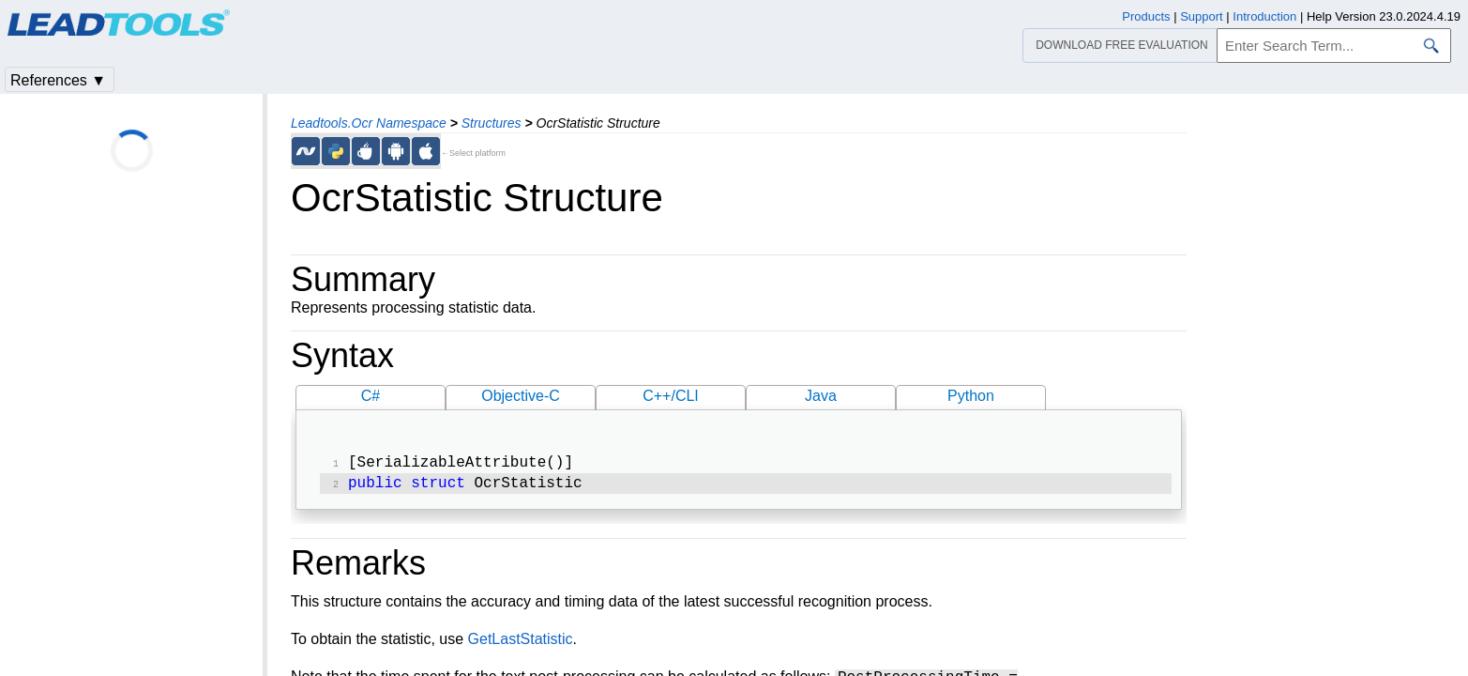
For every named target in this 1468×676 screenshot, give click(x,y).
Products (1146, 16)
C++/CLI (671, 396)
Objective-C (520, 396)
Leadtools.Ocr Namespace (368, 123)
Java (821, 396)
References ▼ (58, 80)
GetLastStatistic (520, 643)
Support (1201, 16)
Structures (492, 123)
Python (970, 396)
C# (370, 396)
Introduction (1264, 16)
